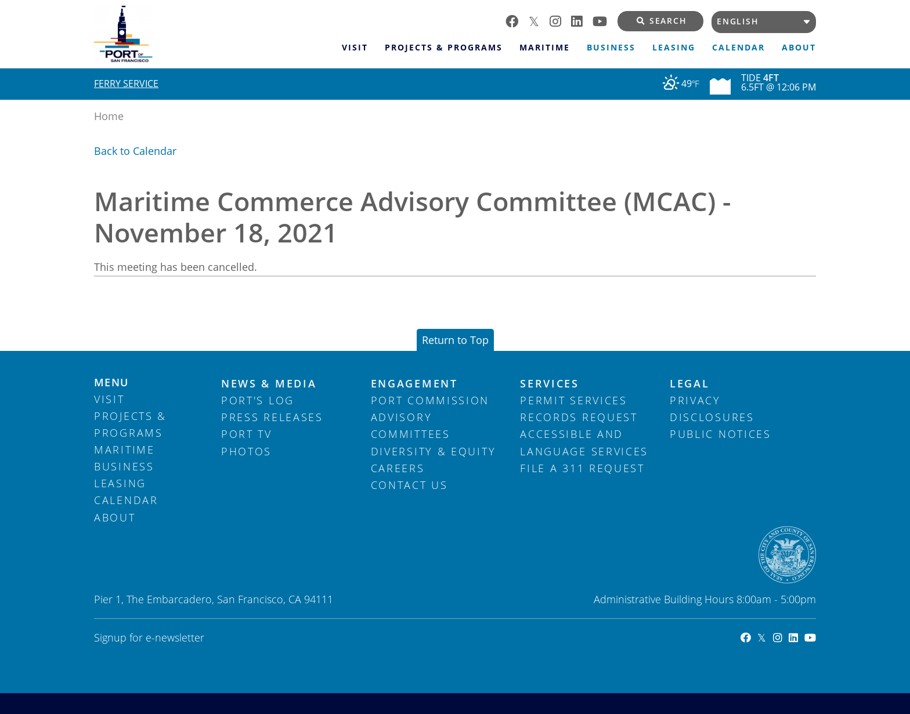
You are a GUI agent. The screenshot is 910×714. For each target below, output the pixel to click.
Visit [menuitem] (355, 47)
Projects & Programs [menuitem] (444, 47)
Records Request (579, 417)
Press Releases (272, 417)
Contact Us (409, 485)
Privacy (695, 400)
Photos (246, 451)
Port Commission (430, 400)
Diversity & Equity (433, 451)
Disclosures (712, 417)
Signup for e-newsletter (149, 637)
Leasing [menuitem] (673, 47)
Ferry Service (126, 83)
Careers (398, 468)
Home (109, 116)
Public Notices (720, 434)
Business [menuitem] (611, 47)
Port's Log (257, 400)
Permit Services (573, 400)
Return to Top (455, 340)
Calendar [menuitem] (738, 47)
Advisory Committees (410, 425)
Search (662, 21)
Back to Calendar (135, 151)
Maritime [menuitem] (544, 47)
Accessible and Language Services (584, 442)
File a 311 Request (582, 468)
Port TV (246, 434)
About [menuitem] (799, 47)
